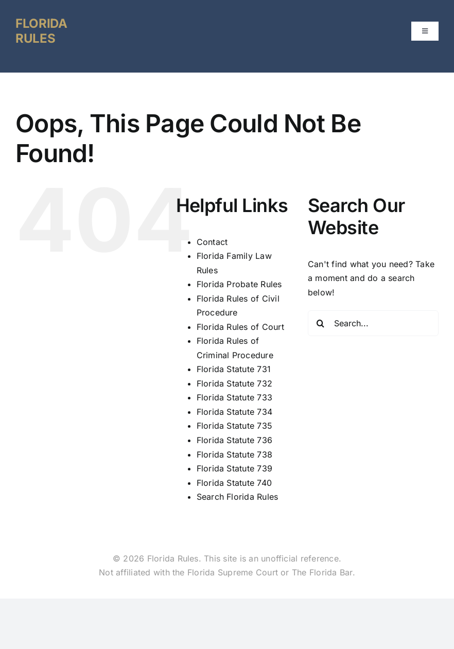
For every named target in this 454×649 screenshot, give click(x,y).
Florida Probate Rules (239, 284)
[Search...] (373, 323)
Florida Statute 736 (235, 440)
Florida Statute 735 (235, 425)
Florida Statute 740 (234, 483)
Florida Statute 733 (235, 397)
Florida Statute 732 (235, 383)
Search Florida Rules (237, 497)
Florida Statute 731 (234, 369)
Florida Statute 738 (235, 454)
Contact (212, 242)
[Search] (321, 323)
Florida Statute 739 (235, 468)
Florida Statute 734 (235, 412)
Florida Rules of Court (240, 327)
